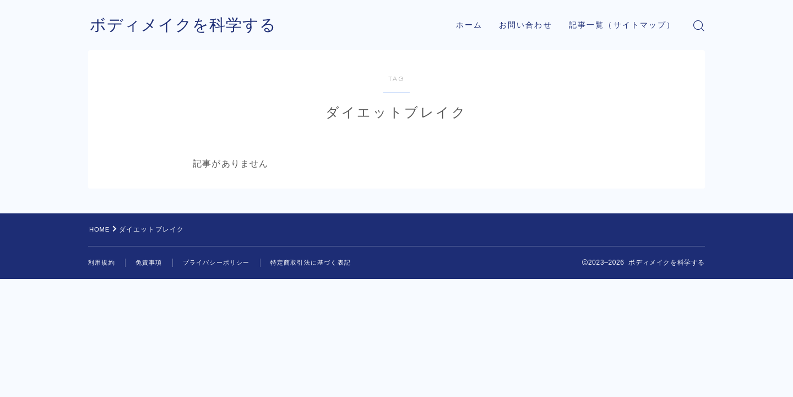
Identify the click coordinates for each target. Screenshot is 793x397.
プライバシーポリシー (223, 262)
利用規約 (102, 262)
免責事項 (152, 262)
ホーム (469, 25)
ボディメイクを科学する (186, 26)
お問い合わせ (525, 25)
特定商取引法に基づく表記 (323, 262)
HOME (100, 229)
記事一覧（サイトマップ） (622, 25)
